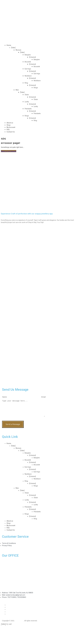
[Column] (32, 57)
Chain (27, 95)
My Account (11, 127)
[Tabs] (13, 48)
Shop (8, 125)
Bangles (28, 55)
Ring (26, 83)
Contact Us (11, 132)
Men (17, 90)
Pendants (28, 109)
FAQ (8, 129)
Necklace (28, 76)
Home (9, 45)
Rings (36, 88)
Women (18, 50)
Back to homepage (8, 151)
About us (10, 123)
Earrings (28, 69)
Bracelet (28, 62)
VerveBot (19, 621)
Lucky (27, 102)
